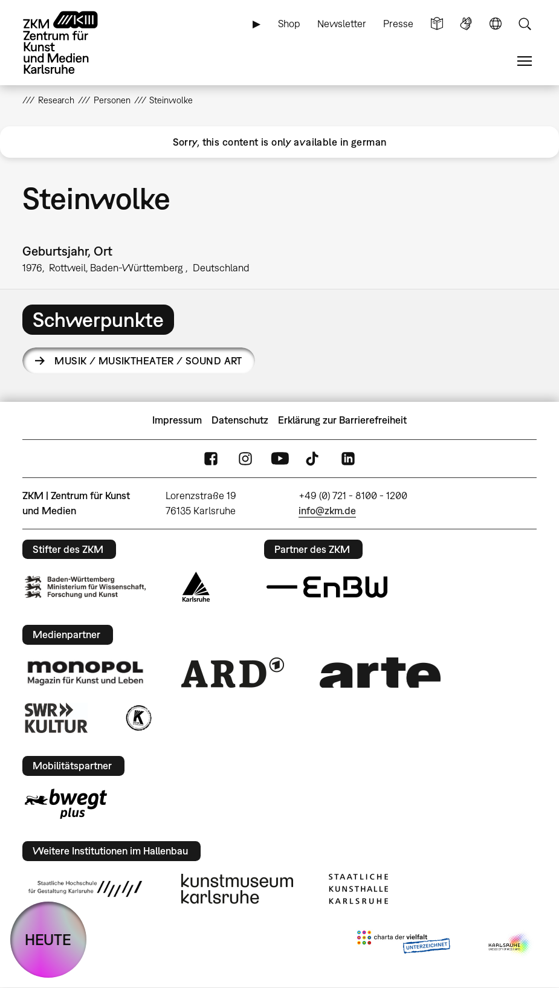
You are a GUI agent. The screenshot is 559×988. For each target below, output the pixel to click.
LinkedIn (348, 458)
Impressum (177, 420)
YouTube (280, 458)
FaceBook (211, 458)
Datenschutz (240, 420)
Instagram (245, 458)
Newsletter (341, 24)
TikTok (314, 458)
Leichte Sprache (437, 23)
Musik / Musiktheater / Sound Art (148, 361)
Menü (524, 61)
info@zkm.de (327, 511)
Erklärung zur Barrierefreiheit (342, 420)
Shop (289, 24)
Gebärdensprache (466, 23)
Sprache (495, 23)
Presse (398, 24)
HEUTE (48, 939)
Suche (524, 23)
